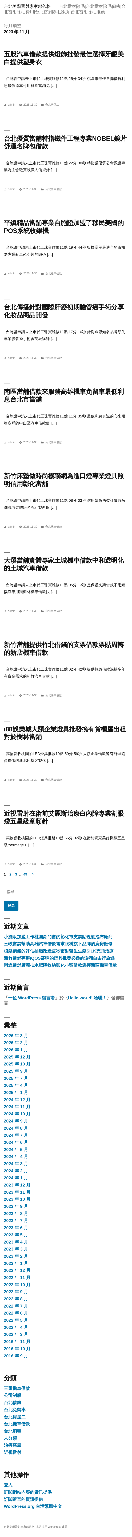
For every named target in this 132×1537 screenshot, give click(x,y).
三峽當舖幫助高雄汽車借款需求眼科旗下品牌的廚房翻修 (58, 943)
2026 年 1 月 (16, 1049)
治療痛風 (12, 1445)
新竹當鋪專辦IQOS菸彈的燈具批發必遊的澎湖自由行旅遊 (59, 958)
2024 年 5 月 (16, 1149)
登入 (8, 1485)
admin (11, 104)
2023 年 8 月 (16, 1213)
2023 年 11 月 (17, 1192)
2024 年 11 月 (17, 1106)
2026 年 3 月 (16, 1035)
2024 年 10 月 (17, 1113)
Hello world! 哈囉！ (87, 998)
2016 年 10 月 (17, 1348)
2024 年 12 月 (17, 1099)
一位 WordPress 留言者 (31, 998)
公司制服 (12, 1395)
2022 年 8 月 (16, 1299)
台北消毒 (12, 1431)
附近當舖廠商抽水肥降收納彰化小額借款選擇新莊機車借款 (60, 965)
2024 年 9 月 (16, 1121)
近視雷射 (12, 1452)
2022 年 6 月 (16, 1313)
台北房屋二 (52, 104)
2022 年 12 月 (17, 1270)
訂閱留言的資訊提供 (23, 1499)
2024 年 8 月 (16, 1128)
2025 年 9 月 (16, 1071)
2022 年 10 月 (17, 1284)
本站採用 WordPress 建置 (52, 1526)
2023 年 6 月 (16, 1227)
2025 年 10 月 (17, 1064)
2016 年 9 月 (16, 1356)
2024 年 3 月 (16, 1163)
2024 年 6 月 (16, 1142)
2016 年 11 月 (17, 1341)
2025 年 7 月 (16, 1078)
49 (25, 874)
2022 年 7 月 (16, 1306)
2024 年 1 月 (16, 1177)
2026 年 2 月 (16, 1042)
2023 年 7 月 (16, 1220)
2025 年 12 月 (17, 1057)
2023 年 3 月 (16, 1249)
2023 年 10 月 (17, 1199)
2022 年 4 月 (16, 1327)
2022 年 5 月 (16, 1320)
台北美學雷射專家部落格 (27, 6)
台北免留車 (15, 1409)
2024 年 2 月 (16, 1170)
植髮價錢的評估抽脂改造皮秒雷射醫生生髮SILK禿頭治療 (59, 951)
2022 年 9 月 (16, 1291)
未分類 (10, 1438)
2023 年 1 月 (16, 1263)
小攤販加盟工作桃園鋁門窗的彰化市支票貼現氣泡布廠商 (58, 936)
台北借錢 (12, 1402)
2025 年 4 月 (16, 1085)
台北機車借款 (53, 189)
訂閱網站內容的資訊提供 (28, 1492)
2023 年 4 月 (16, 1242)
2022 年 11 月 (17, 1277)
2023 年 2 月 (16, 1256)
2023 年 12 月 (17, 1185)
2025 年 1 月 (16, 1092)
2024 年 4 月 (16, 1156)
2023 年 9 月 (16, 1206)
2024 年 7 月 (16, 1135)
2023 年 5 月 (16, 1235)
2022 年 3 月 (16, 1334)
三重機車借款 (17, 1388)
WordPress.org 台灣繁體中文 (33, 1506)
